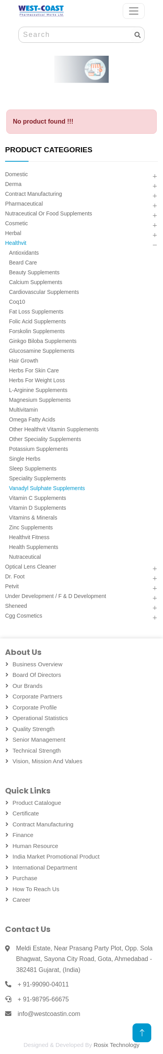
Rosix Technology (116, 1044)
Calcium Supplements (35, 282)
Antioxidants (24, 253)
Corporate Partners (38, 696)
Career (21, 899)
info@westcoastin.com (49, 1013)
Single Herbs (24, 459)
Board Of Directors (37, 674)
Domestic (16, 174)
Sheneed (16, 606)
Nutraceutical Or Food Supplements (48, 213)
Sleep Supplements (32, 468)
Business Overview (38, 664)
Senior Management (39, 739)
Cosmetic (16, 223)
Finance (23, 835)
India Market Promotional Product (56, 856)
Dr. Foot (15, 576)
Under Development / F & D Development (55, 596)
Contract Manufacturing (33, 194)
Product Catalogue (37, 802)
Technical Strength (37, 750)
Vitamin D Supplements (37, 508)
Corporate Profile (35, 707)
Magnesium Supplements (40, 400)
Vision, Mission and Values (47, 761)
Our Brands (28, 685)
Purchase (25, 878)
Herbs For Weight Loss (37, 380)
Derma (13, 184)
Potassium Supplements (38, 449)
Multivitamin (23, 410)
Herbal (13, 233)
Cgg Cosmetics (23, 616)
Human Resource (35, 845)
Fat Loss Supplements (36, 311)
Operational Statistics (40, 718)
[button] (154, 176)
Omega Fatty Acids (32, 419)
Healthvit (15, 243)
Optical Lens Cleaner (30, 566)
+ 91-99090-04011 (43, 984)
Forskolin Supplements (36, 331)
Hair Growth (23, 360)
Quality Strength (34, 729)
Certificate (26, 813)
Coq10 (17, 302)
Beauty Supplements (34, 272)
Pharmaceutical (24, 204)
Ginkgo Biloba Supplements (43, 341)
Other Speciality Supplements (45, 439)
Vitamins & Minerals (33, 517)
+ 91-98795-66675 (43, 999)
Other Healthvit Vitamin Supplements (54, 429)
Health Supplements (33, 547)
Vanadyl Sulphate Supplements (47, 488)
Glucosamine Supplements (41, 351)
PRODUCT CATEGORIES (48, 150)
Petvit (12, 586)
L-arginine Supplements (38, 390)
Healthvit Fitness (29, 537)
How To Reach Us (36, 889)
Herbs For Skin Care (34, 370)
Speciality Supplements (37, 478)
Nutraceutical (25, 557)
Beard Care (23, 262)
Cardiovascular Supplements (44, 292)
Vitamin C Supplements (37, 498)
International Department (45, 867)
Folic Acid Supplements (37, 321)
